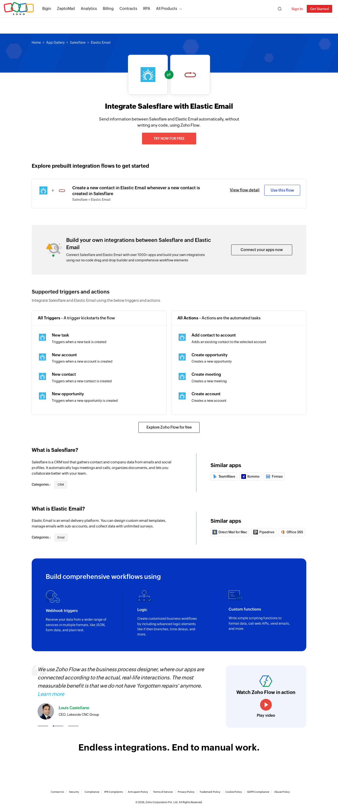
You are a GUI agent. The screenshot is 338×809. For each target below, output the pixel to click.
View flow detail (245, 190)
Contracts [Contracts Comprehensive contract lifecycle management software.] (128, 8)
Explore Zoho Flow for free (169, 427)
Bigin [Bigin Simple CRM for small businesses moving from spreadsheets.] (46, 8)
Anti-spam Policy (138, 791)
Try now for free (169, 138)
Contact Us (57, 791)
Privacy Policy (186, 791)
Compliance (91, 791)
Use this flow (282, 190)
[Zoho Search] (279, 9)
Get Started (319, 9)
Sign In (297, 9)
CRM (61, 484)
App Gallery (55, 42)
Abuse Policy (282, 791)
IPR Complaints (113, 791)
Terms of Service (163, 791)
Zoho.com (19, 8)
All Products (166, 8)
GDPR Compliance (258, 791)
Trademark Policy (210, 791)
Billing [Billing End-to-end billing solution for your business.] (108, 8)
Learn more (51, 694)
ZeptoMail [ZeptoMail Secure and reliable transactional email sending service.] (66, 8)
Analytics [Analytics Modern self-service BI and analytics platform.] (89, 8)
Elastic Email (101, 42)
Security (74, 791)
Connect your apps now (262, 250)
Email (61, 537)
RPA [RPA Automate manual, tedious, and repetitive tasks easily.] (146, 8)
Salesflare (77, 42)
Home (36, 42)
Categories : (41, 484)
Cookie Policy (233, 791)
